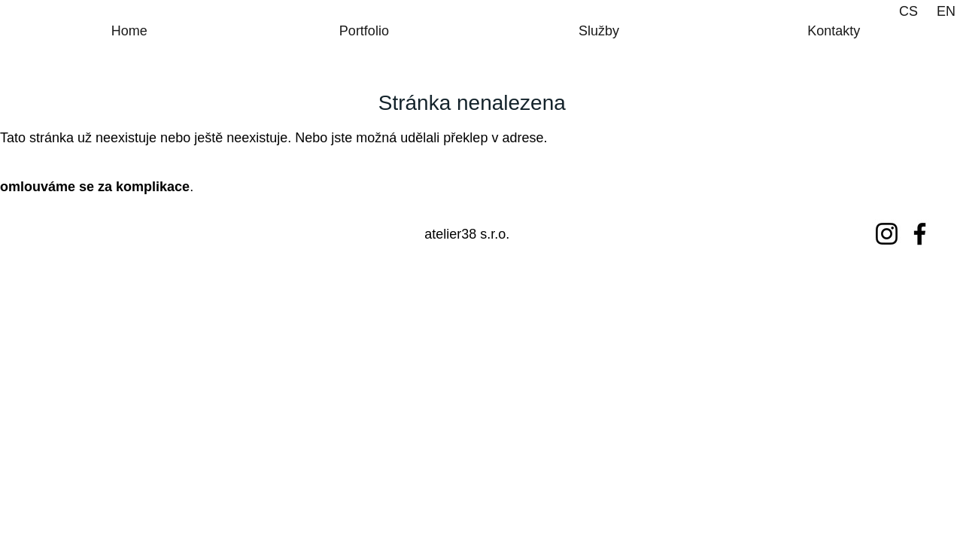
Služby (599, 30)
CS (908, 11)
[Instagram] (886, 233)
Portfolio (364, 30)
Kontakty (833, 30)
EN (946, 11)
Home (129, 30)
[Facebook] (919, 233)
